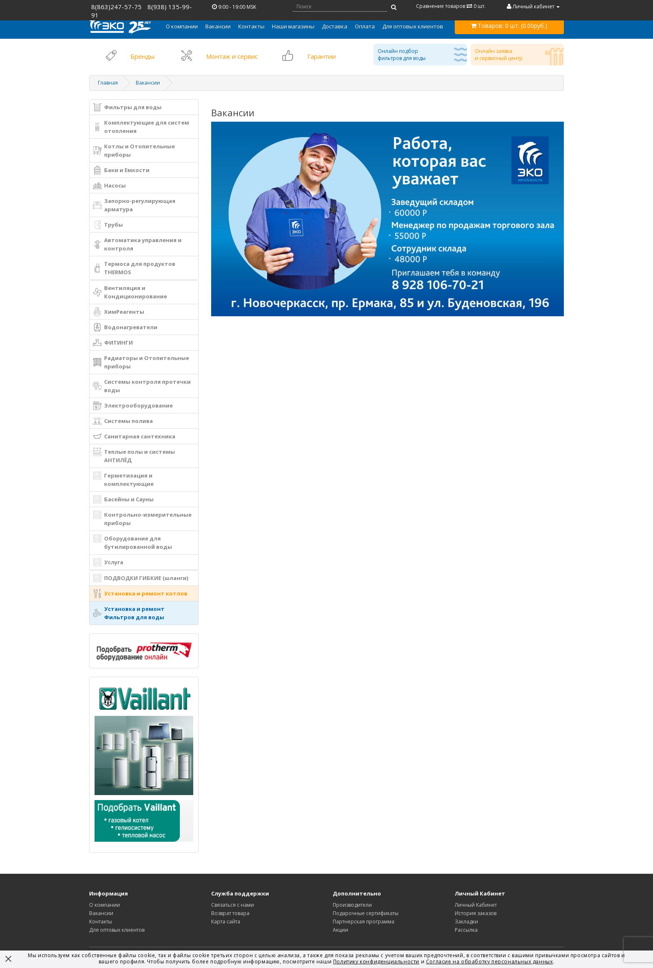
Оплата (365, 26)
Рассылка (466, 929)
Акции (340, 929)
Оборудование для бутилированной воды (132, 542)
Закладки (466, 921)
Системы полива (123, 421)
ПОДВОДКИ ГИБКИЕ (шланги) (140, 578)
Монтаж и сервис (232, 56)
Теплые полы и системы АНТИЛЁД (134, 456)
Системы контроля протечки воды (142, 386)
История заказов (475, 913)
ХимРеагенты (118, 312)
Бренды (142, 56)
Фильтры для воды (127, 107)
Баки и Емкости (121, 170)
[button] (182, 26)
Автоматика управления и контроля (137, 244)
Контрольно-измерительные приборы (142, 518)
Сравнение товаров (451, 6)
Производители (352, 904)
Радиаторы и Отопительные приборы (141, 362)
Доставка (334, 26)
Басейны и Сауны (123, 499)
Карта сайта (225, 921)
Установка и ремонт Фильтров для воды (128, 613)
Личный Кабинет (476, 904)
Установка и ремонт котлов (140, 593)
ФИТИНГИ (113, 342)
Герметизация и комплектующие (123, 479)
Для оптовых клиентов (412, 26)
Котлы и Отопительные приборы (134, 150)
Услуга (108, 562)
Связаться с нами (232, 904)
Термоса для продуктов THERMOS (134, 268)
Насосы (109, 185)
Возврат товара (230, 913)
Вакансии (218, 26)
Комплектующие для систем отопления (141, 127)
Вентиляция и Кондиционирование (130, 292)
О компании (104, 904)
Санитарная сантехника (134, 436)
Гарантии (321, 56)
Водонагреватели (125, 327)
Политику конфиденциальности (376, 961)
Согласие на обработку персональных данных (489, 961)
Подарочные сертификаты (366, 913)
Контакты (251, 26)
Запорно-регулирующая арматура (134, 205)
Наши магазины (293, 26)
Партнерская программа (363, 921)
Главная (108, 82)
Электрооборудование (133, 405)
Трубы (108, 224)
